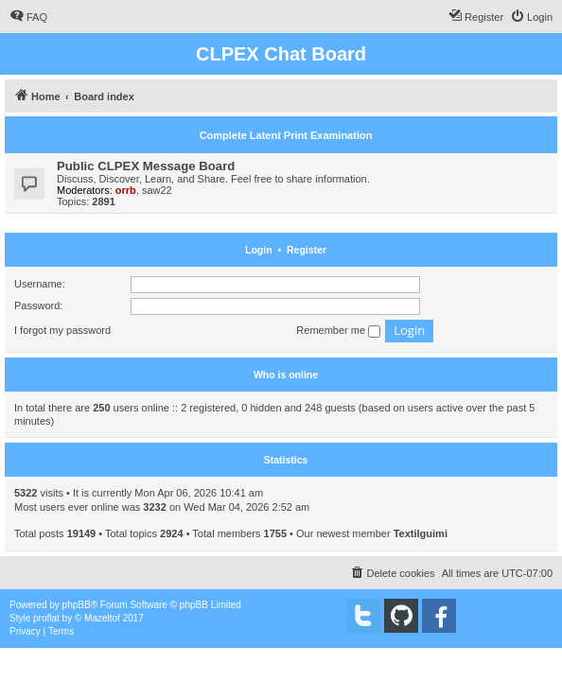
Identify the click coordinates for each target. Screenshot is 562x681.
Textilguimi (421, 533)
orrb (125, 190)
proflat (46, 618)
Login (258, 249)
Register (306, 249)
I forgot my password (62, 330)
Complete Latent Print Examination (286, 135)
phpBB (76, 605)
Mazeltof (102, 618)
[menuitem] (28, 17)
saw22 (157, 190)
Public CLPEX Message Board (146, 166)
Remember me (338, 331)
